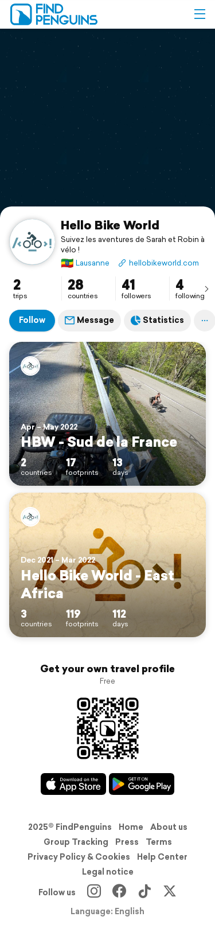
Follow (32, 320)
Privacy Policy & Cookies (79, 857)
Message (89, 320)
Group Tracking (76, 842)
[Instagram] (94, 892)
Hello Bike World (110, 224)
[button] (199, 14)
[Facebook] (119, 892)
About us (168, 827)
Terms (159, 842)
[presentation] (206, 288)
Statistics (157, 320)
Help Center (162, 857)
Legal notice (108, 871)
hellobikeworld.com (158, 263)
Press (127, 842)
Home (131, 827)
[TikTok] (144, 892)
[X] (170, 892)
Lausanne (85, 263)
